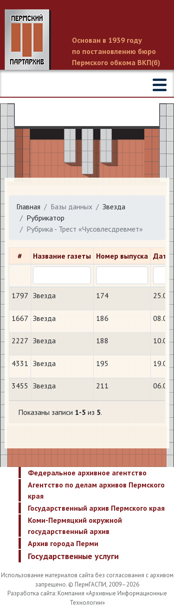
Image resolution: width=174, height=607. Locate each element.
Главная (28, 206)
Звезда (114, 206)
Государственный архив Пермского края (96, 508)
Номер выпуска (122, 255)
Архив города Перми (63, 543)
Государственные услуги (73, 556)
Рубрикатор (45, 217)
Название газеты (62, 255)
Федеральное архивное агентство (87, 472)
